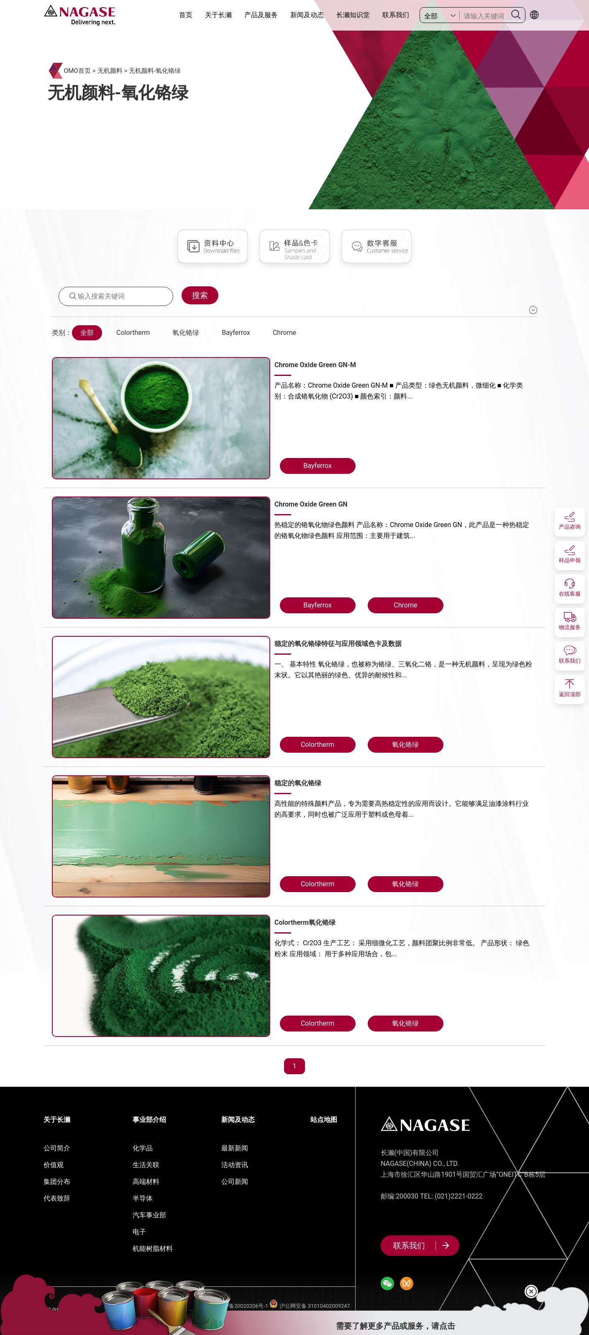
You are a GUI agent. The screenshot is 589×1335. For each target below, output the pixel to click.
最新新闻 (234, 1148)
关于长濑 (218, 15)
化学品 (143, 1148)
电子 (139, 1232)
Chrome (284, 333)
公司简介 (57, 1148)
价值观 (54, 1165)
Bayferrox (236, 333)
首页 (185, 15)
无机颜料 (110, 71)
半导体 (143, 1198)
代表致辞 (57, 1198)
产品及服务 (261, 15)
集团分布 (57, 1182)
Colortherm (133, 333)
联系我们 (395, 15)
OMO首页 (77, 71)
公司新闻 (234, 1182)
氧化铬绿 (185, 333)
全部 (87, 333)
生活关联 (146, 1165)
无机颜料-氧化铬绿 (155, 71)
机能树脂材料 (153, 1249)
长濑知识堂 (353, 15)
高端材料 (146, 1182)
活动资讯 (234, 1165)
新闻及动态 (307, 15)
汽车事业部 (149, 1215)
